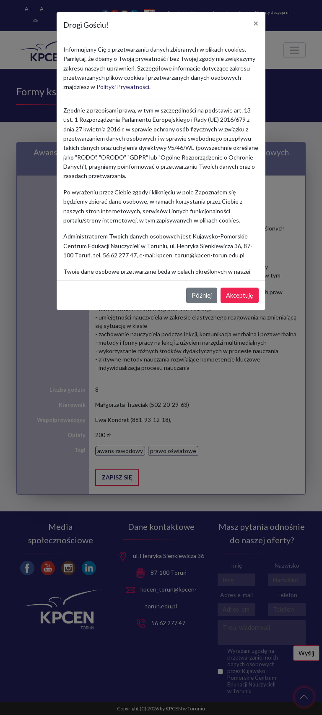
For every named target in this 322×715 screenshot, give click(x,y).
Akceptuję (239, 295)
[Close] (256, 23)
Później (202, 295)
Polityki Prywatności (122, 86)
